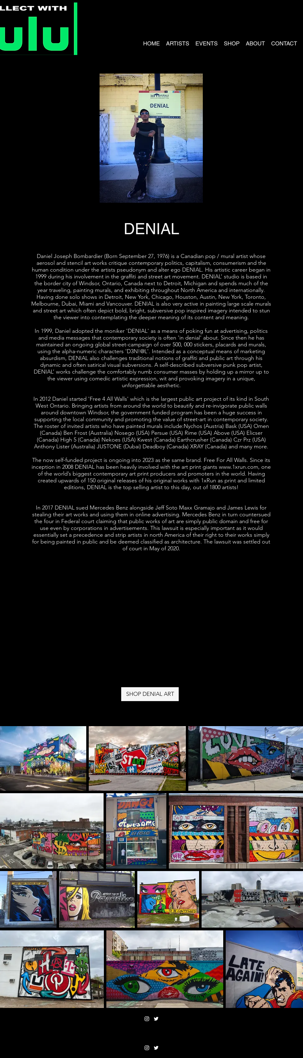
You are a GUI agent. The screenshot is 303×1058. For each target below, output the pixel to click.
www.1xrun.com (238, 466)
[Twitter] (156, 1019)
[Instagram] (147, 1019)
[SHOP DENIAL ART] (150, 694)
